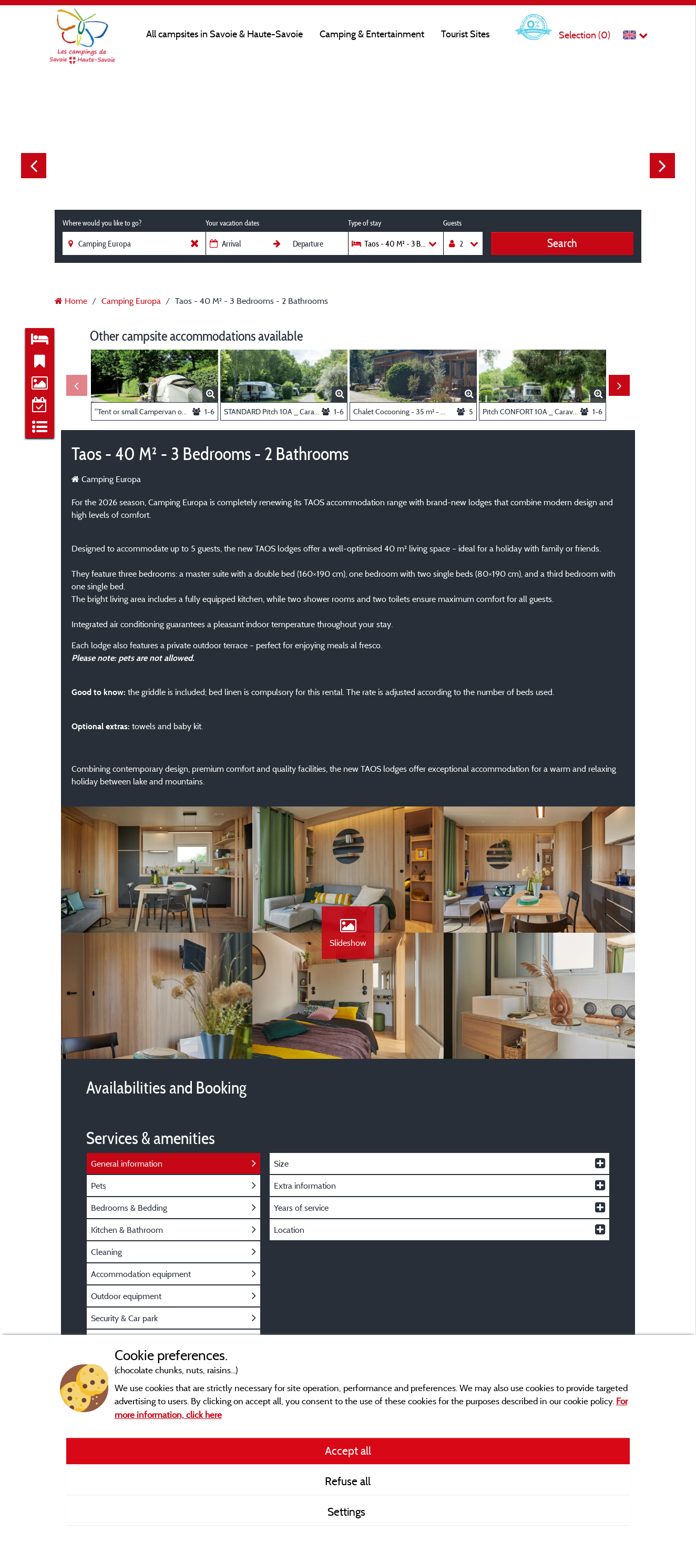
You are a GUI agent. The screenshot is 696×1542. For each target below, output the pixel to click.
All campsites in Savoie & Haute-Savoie (224, 34)
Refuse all (348, 1481)
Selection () (584, 35)
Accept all (348, 1450)
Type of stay (364, 223)
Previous (33, 165)
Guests (452, 223)
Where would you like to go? (102, 223)
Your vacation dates (232, 223)
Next (662, 165)
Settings (347, 1511)
